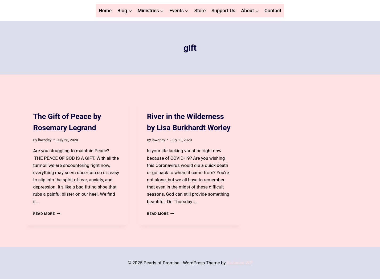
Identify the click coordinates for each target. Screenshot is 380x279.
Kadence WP (239, 262)
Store (200, 10)
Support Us (223, 10)
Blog (37, 107)
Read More (46, 213)
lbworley (44, 140)
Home (105, 10)
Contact (272, 10)
